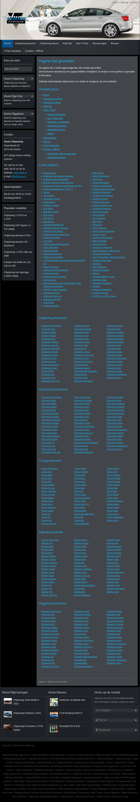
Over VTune (82, 43)
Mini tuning (48, 208)
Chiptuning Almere (51, 205)
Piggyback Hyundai (82, 614)
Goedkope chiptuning (52, 254)
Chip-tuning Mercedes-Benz (86, 443)
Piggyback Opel (113, 614)
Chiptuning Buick (48, 336)
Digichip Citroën (48, 569)
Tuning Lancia (80, 494)
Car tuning (47, 241)
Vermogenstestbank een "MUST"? (58, 189)
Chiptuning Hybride (51, 293)
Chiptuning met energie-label (55, 179)
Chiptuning (97, 225)
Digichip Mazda (80, 582)
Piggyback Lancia (81, 637)
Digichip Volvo (113, 592)
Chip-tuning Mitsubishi (83, 452)
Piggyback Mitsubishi (83, 666)
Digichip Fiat (46, 589)
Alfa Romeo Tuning (51, 199)
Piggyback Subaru (114, 647)
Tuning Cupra (47, 501)
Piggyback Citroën (49, 640)
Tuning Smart (112, 498)
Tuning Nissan (113, 468)
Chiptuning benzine (25, 43)
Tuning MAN (79, 507)
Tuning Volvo (112, 520)
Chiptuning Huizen (100, 212)
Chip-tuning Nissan (115, 397)
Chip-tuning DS (47, 443)
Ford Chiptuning (99, 267)
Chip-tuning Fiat (48, 446)
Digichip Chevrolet (49, 563)
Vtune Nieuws (57, 692)
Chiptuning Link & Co (83, 361)
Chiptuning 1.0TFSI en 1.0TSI (15, 217)
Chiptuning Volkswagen (102, 247)
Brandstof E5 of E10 (70, 726)
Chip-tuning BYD (48, 410)
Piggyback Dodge (49, 653)
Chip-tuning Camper (50, 417)
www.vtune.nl (20, 172)
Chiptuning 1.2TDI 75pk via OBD (18, 254)
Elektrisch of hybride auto (72, 700)
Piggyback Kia (80, 634)
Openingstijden (13, 186)
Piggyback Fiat (47, 660)
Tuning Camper (48, 488)
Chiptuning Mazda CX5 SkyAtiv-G (16, 244)
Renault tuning (49, 173)
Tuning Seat (48, 302)
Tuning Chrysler (48, 494)
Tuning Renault (113, 485)
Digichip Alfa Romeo (50, 540)
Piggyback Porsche (115, 624)
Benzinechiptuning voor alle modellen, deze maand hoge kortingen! (72, 785)
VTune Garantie (12, 50)
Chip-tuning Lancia (82, 423)
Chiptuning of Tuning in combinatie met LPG (62, 186)
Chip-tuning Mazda (82, 439)
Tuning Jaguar (80, 485)
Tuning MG (79, 517)
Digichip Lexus (80, 572)
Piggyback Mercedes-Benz (85, 657)
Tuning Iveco (79, 482)
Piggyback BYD (48, 624)
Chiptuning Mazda (82, 368)
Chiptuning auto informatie (54, 277)
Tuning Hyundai (81, 472)
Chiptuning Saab (114, 345)
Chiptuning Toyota (51, 273)
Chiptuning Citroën (49, 355)
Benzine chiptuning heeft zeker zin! (58, 183)
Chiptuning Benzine (100, 202)
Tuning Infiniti (80, 475)
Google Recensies (100, 293)
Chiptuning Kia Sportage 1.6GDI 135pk (16, 274)
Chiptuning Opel (114, 329)
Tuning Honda (80, 468)
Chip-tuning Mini (81, 449)
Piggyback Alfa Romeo (51, 611)
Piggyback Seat (113, 634)
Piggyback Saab (114, 631)
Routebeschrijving (56, 157)
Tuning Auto (97, 179)
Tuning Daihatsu (48, 507)
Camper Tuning (99, 234)
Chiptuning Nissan (114, 326)
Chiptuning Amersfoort (53, 257)
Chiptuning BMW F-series (103, 277)
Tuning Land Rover (82, 498)
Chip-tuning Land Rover (84, 426)
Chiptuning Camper (49, 345)
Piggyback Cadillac (49, 628)
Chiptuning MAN (81, 365)
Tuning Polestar (113, 478)
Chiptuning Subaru (115, 361)
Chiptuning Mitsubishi (83, 381)
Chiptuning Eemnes (51, 238)
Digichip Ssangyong (115, 572)
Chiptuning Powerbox (101, 254)
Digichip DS (46, 585)
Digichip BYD (47, 553)
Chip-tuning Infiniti (82, 404)
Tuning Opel (112, 472)
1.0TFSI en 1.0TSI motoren (104, 296)
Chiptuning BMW (48, 332)
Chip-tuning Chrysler (50, 423)
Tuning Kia (78, 491)
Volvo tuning (48, 195)
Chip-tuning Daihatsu (50, 436)
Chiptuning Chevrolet (50, 349)
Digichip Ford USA (49, 595)
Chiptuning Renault (115, 342)
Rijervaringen (100, 43)
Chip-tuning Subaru (115, 433)
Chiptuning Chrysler (49, 352)
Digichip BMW (47, 546)
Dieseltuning (48, 222)
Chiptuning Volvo (114, 378)
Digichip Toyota (113, 585)
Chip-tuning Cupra (49, 430)
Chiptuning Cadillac (49, 342)
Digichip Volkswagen (116, 589)
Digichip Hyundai (81, 543)
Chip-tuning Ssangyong (117, 430)
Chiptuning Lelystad (51, 299)
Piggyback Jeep (81, 631)
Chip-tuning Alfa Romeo (51, 397)
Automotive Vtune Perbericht (55, 270)
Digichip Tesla (113, 582)
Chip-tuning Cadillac (50, 413)
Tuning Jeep (79, 488)
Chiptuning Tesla (114, 368)
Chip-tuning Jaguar (82, 413)
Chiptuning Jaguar (82, 342)
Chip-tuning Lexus (82, 430)
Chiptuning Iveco (81, 339)
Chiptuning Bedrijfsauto (53, 225)
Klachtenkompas (99, 280)
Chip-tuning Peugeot (115, 404)
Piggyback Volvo (114, 663)
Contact (134, 2)
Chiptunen (96, 264)
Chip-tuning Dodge (49, 439)
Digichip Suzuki (113, 579)
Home (115, 2)
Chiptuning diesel (49, 43)
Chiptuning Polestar (115, 336)
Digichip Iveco (80, 553)
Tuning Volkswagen (100, 176)
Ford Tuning (48, 218)
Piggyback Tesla (114, 653)
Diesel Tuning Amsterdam (103, 231)
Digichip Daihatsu (48, 579)
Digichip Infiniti (80, 546)
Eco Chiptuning (55, 118)
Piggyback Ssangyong (116, 644)
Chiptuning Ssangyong (116, 358)
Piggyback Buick (48, 621)
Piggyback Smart (114, 640)
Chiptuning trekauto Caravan (55, 228)
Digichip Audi (47, 543)
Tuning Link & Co (81, 504)
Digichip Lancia (80, 566)
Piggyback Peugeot (115, 618)
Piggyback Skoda (114, 637)
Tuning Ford (46, 520)
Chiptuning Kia (49, 280)
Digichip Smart (113, 569)
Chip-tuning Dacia (49, 433)
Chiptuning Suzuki (114, 365)
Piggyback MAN (81, 650)
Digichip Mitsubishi (82, 595)
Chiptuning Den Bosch (53, 231)
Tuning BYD (46, 482)
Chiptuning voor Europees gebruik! (58, 176)
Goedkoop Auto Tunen (102, 205)
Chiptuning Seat (113, 349)
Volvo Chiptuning (99, 228)
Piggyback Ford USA (50, 666)
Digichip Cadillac (48, 556)
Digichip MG (79, 589)
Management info (56, 129)
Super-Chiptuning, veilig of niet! (106, 251)
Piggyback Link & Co (83, 647)
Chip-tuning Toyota (115, 443)
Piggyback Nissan (114, 611)
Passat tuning (49, 202)
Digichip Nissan (113, 540)
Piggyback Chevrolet (50, 634)
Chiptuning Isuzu (81, 336)
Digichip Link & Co (82, 576)
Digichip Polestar (114, 550)
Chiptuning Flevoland (101, 192)
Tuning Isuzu (79, 478)
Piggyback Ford (48, 663)
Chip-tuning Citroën (49, 426)
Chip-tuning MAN (81, 436)
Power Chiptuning (56, 114)
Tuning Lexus (80, 501)
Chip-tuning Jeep (81, 417)
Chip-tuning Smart (114, 426)
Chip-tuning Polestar (115, 407)
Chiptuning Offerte (51, 306)
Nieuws (115, 43)
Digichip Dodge (47, 582)
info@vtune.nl (19, 176)
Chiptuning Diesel (100, 199)
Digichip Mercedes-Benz (84, 585)
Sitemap (124, 2)
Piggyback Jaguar (81, 628)
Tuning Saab (112, 488)
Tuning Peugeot (113, 475)
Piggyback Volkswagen (117, 660)
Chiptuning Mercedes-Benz (86, 371)
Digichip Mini (79, 592)
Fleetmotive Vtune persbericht (56, 234)
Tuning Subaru (113, 504)
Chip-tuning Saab (114, 417)
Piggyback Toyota (114, 657)
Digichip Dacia (47, 576)
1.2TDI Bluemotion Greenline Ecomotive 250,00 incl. (72, 759)
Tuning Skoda (113, 494)
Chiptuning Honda (82, 326)
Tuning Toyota (113, 514)
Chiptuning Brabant (100, 183)
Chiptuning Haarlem (101, 270)
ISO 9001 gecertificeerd (102, 195)
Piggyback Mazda (81, 653)
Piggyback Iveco (81, 624)
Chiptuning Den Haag (101, 260)
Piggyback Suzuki (114, 650)
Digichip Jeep (80, 559)
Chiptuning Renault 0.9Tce (17, 235)
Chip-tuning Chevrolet (50, 420)
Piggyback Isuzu (81, 621)
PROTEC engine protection (55, 290)
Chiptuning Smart (114, 355)
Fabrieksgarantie (50, 251)
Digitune (95, 273)
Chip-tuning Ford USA (50, 452)
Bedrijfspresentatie (56, 126)
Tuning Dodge (47, 511)
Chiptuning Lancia (82, 352)
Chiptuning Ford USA (52, 296)
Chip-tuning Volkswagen (117, 446)
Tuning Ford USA (48, 524)
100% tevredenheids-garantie (56, 244)
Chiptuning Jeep (81, 345)
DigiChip (67, 43)
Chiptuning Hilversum (101, 208)
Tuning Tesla (112, 511)
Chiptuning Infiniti (81, 332)
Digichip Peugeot (114, 546)
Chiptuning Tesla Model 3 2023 (26, 702)
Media (50, 133)
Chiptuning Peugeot (115, 332)
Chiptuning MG (80, 374)
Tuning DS (45, 514)
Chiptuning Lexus (81, 358)
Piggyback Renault (115, 628)
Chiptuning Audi (99, 244)
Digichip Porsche (114, 553)
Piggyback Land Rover (84, 640)
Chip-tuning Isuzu (81, 407)
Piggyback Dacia (48, 647)
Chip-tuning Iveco (81, 410)
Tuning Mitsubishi (81, 524)
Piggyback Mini (80, 663)
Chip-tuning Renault (115, 413)
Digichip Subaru (113, 576)
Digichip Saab (113, 559)
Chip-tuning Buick (49, 407)
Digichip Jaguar (80, 556)
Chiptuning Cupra (48, 358)
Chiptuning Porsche (115, 339)
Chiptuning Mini (80, 378)
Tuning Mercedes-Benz (84, 514)
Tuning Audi (46, 472)
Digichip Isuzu (80, 550)
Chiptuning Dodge (49, 368)
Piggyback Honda (81, 611)
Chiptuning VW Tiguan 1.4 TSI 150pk (17, 227)
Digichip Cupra (47, 572)
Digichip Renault (114, 556)
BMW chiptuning (99, 241)
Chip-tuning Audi (48, 400)
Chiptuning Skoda (114, 352)
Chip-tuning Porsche (115, 410)
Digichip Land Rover (83, 569)
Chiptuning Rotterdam (101, 283)
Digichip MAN (80, 579)
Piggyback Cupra (48, 644)
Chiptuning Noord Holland (103, 189)
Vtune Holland (98, 215)
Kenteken (96, 286)
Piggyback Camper (49, 631)
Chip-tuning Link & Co (83, 433)
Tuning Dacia (47, 504)
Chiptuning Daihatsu (50, 365)
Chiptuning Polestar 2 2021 (27, 713)
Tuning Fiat (46, 517)
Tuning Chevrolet (48, 491)
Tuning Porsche (113, 482)
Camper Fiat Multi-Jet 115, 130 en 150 (17, 264)
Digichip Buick (47, 550)
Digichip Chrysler (48, 566)
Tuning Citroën (47, 498)
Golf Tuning (48, 215)
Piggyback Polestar (115, 621)
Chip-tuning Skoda (115, 423)
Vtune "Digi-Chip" (50, 247)
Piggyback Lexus (81, 644)
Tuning (46, 192)
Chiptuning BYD (48, 339)
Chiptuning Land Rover (84, 355)
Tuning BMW (47, 475)
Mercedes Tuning (50, 212)
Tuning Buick (47, 478)
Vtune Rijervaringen (15, 692)
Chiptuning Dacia (48, 361)
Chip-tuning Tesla (114, 439)
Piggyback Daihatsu (50, 650)
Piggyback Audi (48, 614)
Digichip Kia (79, 563)
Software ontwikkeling (58, 122)
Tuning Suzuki (113, 507)
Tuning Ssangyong (115, 501)
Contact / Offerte (34, 50)
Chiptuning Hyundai (82, 329)
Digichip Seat (112, 563)
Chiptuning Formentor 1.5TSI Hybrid (28, 728)
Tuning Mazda (80, 511)
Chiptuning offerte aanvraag (61, 153)
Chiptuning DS (47, 371)
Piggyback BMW (48, 618)
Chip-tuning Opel (114, 400)
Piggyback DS (47, 657)
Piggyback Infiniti (81, 618)
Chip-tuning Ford (48, 449)
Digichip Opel (112, 543)
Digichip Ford (47, 592)
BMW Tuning (98, 173)
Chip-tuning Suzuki (115, 436)
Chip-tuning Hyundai (83, 400)
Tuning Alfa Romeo (49, 468)
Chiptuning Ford (48, 378)
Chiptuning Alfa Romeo (102, 238)
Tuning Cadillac (48, 485)
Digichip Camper (48, 559)
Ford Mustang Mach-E (71, 713)
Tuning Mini (79, 520)
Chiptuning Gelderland (102, 186)
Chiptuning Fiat (47, 374)
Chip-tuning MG (81, 446)
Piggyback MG (80, 660)
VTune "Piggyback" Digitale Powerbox (108, 257)
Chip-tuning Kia (80, 420)
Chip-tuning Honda (82, 397)
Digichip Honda (80, 540)
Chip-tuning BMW (49, 404)
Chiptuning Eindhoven (101, 290)
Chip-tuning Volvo (114, 449)
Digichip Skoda (113, 566)
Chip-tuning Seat (114, 420)
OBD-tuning (97, 222)
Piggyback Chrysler (49, 637)
